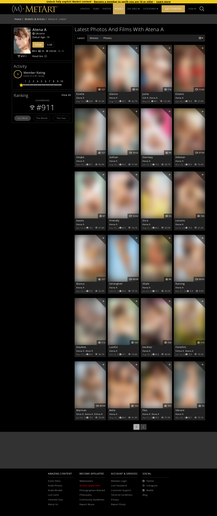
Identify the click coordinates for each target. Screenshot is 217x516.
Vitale (145, 283)
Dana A (155, 414)
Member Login (119, 481)
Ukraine (38, 33)
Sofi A (145, 97)
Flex (144, 410)
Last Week (22, 118)
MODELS (119, 8)
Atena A (80, 97)
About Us (53, 504)
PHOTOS (107, 8)
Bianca (80, 283)
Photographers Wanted (92, 490)
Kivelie (80, 94)
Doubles (81, 347)
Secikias (147, 347)
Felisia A (179, 350)
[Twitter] (148, 481)
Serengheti (116, 283)
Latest (81, 38)
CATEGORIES (150, 8)
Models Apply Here (90, 485)
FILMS (96, 8)
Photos (107, 38)
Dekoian (180, 157)
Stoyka (80, 157)
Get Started (173, 8)
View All (66, 95)
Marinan (81, 410)
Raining (180, 283)
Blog (145, 494)
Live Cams (53, 494)
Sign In (192, 8)
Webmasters (86, 481)
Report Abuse (87, 504)
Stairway (147, 157)
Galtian (113, 157)
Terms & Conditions (121, 494)
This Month (42, 118)
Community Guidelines (92, 499)
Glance (113, 94)
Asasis (80, 220)
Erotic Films (54, 481)
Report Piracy (118, 504)
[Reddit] (148, 490)
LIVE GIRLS (133, 8)
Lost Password (119, 485)
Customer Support (121, 490)
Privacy (115, 499)
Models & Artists (35, 19)
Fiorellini (180, 347)
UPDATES (85, 8)
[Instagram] (150, 485)
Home (17, 19)
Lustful (113, 347)
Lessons (180, 220)
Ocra (145, 220)
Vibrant (179, 410)
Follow (38, 44)
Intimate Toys (55, 499)
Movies (94, 38)
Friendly (114, 220)
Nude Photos (55, 485)
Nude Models (55, 490)
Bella (112, 410)
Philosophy (86, 494)
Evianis (179, 94)
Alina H (89, 350)
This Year (61, 118)
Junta (145, 94)
